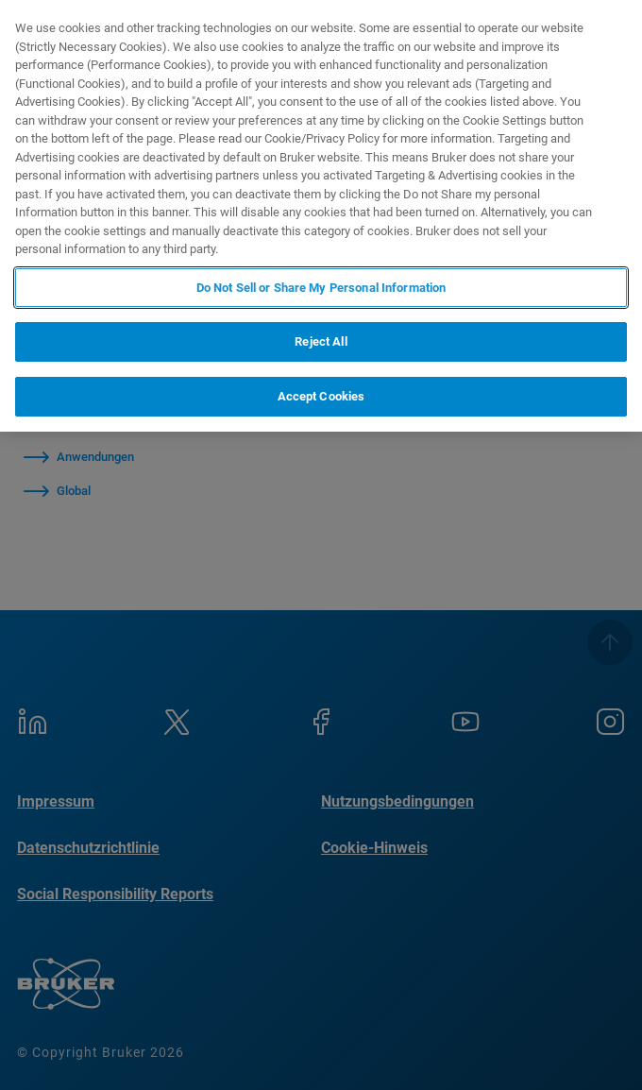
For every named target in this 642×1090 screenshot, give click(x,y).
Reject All (320, 341)
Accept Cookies (321, 396)
